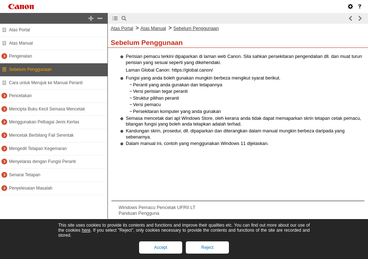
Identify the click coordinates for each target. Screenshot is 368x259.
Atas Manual (21, 43)
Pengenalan (20, 56)
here (86, 230)
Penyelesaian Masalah (30, 188)
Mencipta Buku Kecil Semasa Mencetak (47, 109)
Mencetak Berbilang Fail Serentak (41, 135)
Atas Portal (19, 29)
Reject (207, 247)
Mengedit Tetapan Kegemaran (38, 148)
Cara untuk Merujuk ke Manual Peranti (46, 82)
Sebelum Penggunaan (30, 69)
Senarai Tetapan (24, 174)
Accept (160, 247)
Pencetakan (20, 95)
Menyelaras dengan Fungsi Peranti (42, 161)
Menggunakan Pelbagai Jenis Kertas (44, 121)
